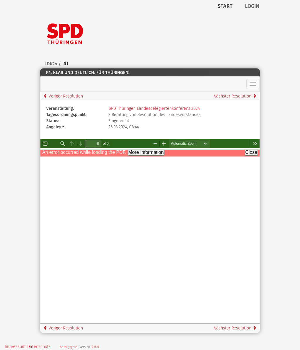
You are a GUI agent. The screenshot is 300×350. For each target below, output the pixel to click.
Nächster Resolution (235, 96)
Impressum (15, 346)
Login (252, 6)
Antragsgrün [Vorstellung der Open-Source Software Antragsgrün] (69, 347)
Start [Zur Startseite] (225, 6)
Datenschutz (38, 346)
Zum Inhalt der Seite (22, 13)
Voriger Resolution (63, 96)
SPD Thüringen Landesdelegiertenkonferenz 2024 (154, 108)
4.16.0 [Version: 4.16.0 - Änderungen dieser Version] (95, 347)
